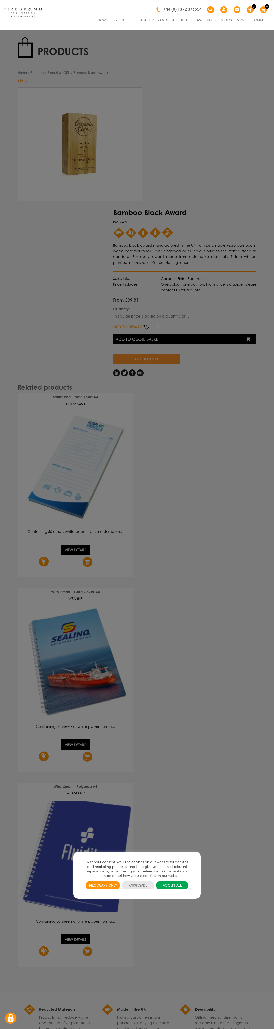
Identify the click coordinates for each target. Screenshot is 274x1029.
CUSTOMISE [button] (138, 885)
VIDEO (226, 19)
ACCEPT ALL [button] (172, 885)
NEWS (241, 19)
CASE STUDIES (205, 19)
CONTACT (259, 19)
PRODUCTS (122, 19)
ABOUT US (180, 19)
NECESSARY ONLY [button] (103, 885)
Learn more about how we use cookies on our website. (137, 875)
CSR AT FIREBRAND (151, 19)
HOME (103, 19)
